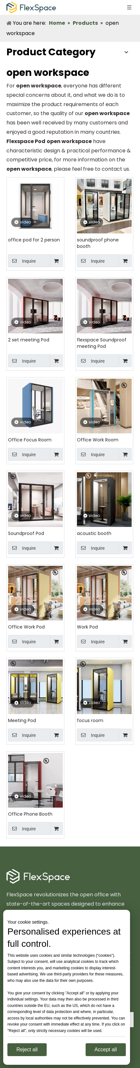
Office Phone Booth (30, 814)
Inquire (22, 260)
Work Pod (87, 627)
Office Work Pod (26, 627)
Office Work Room (97, 440)
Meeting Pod (22, 720)
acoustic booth (94, 533)
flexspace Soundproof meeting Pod (101, 343)
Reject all (27, 1049)
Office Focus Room (29, 440)
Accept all (106, 1049)
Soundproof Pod (26, 533)
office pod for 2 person (34, 240)
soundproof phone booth (98, 243)
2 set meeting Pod (28, 340)
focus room (90, 720)
